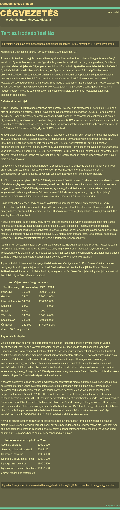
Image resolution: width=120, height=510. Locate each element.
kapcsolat (113, 12)
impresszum (113, 505)
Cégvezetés (29, 13)
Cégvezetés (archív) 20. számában (34, 51)
